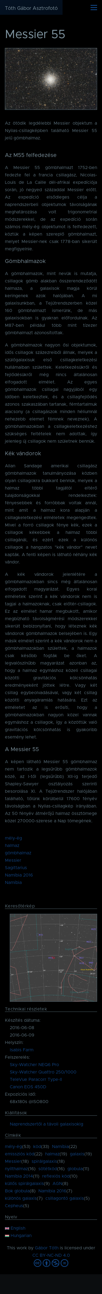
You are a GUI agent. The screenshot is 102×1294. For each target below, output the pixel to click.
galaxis (77, 1154)
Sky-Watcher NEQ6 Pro (34, 1065)
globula (75, 1169)
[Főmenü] (94, 7)
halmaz (12, 845)
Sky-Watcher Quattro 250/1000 (43, 1072)
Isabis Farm (21, 1050)
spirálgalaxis (44, 1161)
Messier (13, 860)
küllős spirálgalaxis (24, 1183)
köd (37, 1146)
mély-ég (13, 838)
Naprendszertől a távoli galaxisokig (46, 1124)
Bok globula (17, 1191)
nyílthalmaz (16, 1169)
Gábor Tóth (46, 1248)
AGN (57, 1183)
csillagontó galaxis (64, 1198)
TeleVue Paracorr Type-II (36, 1079)
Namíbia (13, 882)
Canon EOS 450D (28, 1087)
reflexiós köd (56, 1176)
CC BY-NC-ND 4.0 (51, 1255)
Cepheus (14, 1206)
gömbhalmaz (18, 853)
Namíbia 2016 (19, 875)
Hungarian (18, 1235)
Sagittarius (16, 868)
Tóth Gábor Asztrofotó (31, 8)
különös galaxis (21, 1198)
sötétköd (47, 1169)
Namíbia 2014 (19, 1176)
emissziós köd (19, 1154)
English (15, 1228)
